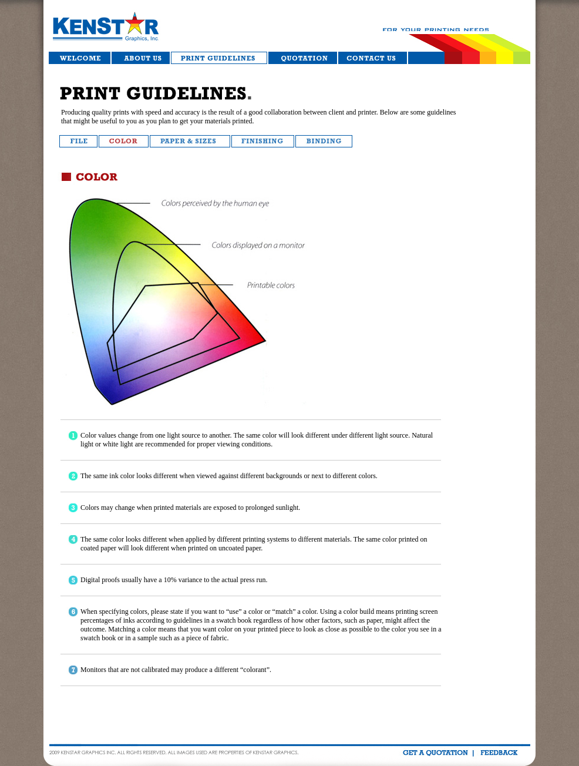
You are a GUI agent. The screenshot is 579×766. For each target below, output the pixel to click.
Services (219, 58)
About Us (141, 58)
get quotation (435, 753)
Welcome (80, 58)
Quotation (302, 58)
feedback (498, 753)
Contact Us (373, 58)
